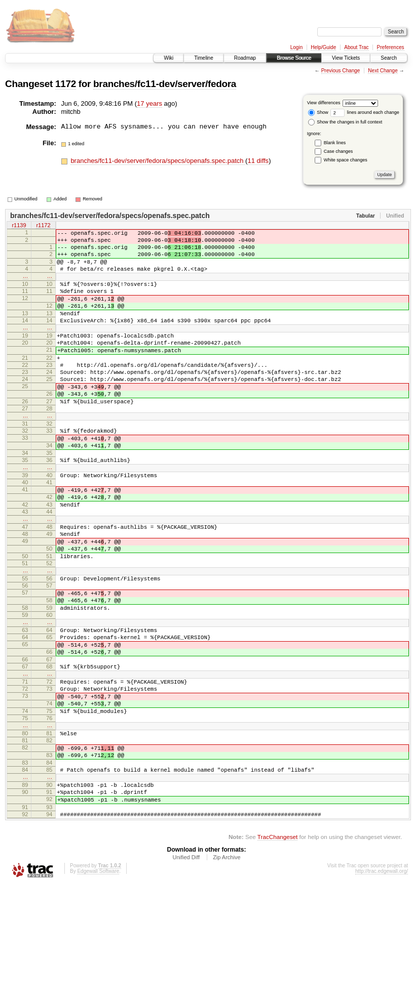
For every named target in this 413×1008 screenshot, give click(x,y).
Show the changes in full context (345, 121)
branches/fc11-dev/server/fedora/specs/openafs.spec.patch (157, 160)
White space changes (345, 159)
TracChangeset (277, 959)
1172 (65, 83)
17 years (149, 103)
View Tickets (346, 58)
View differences (324, 102)
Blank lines (335, 142)
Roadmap (245, 58)
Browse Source (294, 58)
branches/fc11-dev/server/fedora (164, 83)
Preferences (390, 47)
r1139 (19, 226)
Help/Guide (323, 47)
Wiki (168, 58)
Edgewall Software (98, 994)
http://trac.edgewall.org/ (381, 994)
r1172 (43, 226)
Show (318, 112)
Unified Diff (186, 980)
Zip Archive (226, 980)
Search (389, 58)
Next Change (382, 70)
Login (296, 47)
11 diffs (258, 160)
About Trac (356, 47)
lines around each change (364, 112)
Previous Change (340, 70)
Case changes (338, 151)
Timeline (203, 58)
